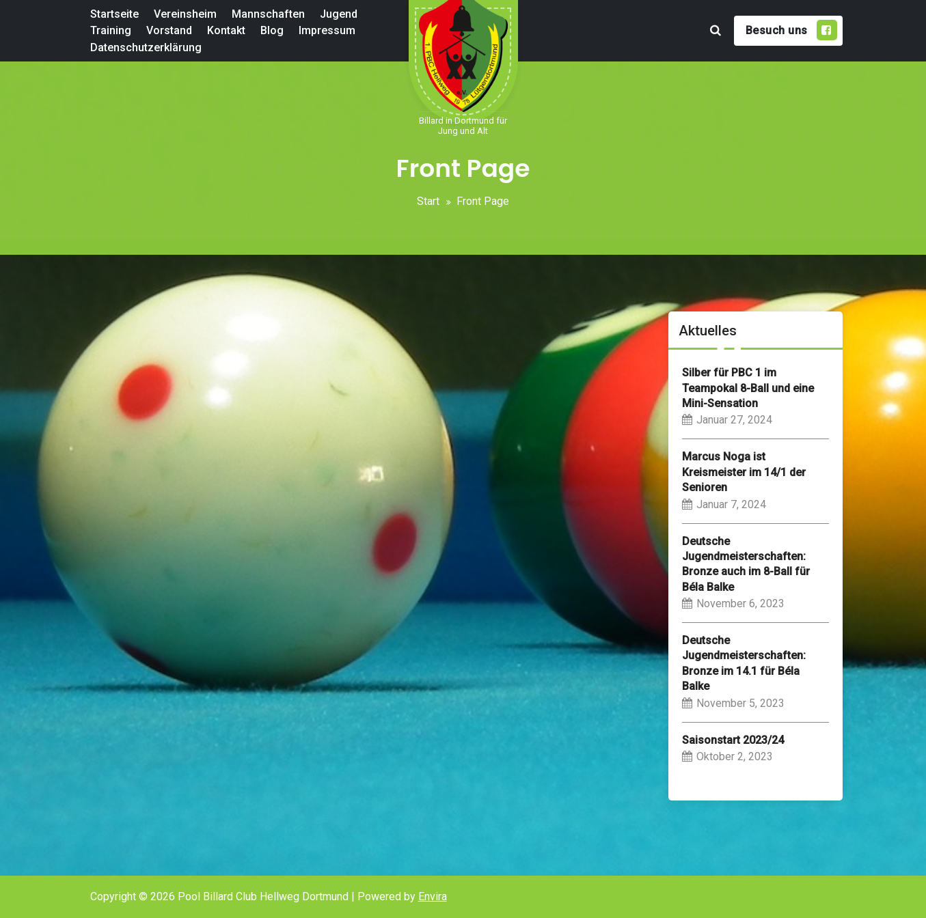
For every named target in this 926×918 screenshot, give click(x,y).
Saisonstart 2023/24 (733, 740)
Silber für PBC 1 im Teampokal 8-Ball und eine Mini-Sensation (748, 388)
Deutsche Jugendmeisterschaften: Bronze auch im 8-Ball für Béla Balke (746, 564)
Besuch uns (791, 30)
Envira (432, 896)
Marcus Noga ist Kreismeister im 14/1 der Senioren (744, 472)
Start (428, 201)
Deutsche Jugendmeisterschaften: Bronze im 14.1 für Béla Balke (744, 663)
